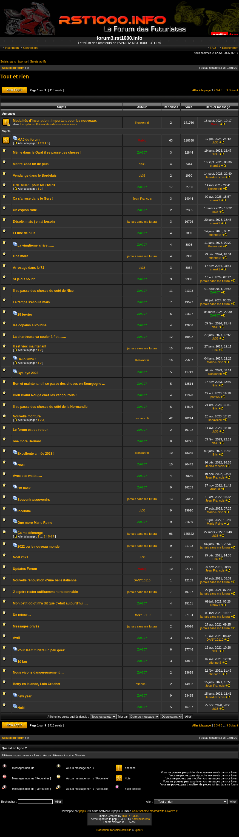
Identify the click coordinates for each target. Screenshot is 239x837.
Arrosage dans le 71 (28, 268)
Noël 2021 (20, 557)
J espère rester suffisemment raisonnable (45, 592)
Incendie (24, 511)
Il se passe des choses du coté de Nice (43, 291)
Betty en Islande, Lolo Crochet (36, 684)
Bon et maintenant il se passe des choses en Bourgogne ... (59, 384)
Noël (21, 465)
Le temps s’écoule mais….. (34, 302)
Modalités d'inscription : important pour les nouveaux (55, 121)
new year (25, 696)
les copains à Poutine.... (31, 325)
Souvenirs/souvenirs (34, 500)
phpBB (83, 811)
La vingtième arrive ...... (36, 245)
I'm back (24, 488)
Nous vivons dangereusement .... (38, 672)
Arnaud (215, 489)
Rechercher (228, 47)
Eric (215, 350)
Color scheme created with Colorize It (154, 811)
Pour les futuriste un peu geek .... (43, 650)
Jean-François (215, 177)
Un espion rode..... (27, 210)
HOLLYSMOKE (131, 816)
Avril (16, 638)
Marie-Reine (215, 362)
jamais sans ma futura (142, 221)
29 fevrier (25, 314)
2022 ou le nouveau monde (38, 546)
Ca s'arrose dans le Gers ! (33, 198)
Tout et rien (14, 76)
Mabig (215, 124)
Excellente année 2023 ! (36, 454)
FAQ (211, 47)
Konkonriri (142, 122)
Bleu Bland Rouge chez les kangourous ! (45, 395)
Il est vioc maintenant (29, 346)
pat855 (215, 396)
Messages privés (26, 626)
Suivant (233, 90)
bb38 (215, 142)
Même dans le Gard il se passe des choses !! (47, 152)
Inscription (10, 47)
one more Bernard (27, 441)
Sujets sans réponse (14, 61)
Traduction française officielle (113, 830)
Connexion (29, 47)
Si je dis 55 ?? (24, 279)
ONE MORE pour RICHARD (34, 185)
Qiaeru (139, 830)
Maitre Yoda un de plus (31, 164)
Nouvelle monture (27, 416)
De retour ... (22, 615)
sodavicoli (142, 418)
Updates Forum (25, 569)
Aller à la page (201, 90)
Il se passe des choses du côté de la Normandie (50, 407)
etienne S (215, 234)
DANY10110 (142, 580)
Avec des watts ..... (27, 476)
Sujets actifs (38, 61)
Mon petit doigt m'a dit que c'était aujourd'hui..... (50, 603)
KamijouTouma (141, 819)
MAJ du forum (29, 140)
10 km (22, 662)
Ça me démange (30, 533)
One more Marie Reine (35, 523)
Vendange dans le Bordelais (34, 175)
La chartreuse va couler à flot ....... (39, 337)
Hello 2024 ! (27, 359)
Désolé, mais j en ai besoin (34, 222)
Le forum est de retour (30, 430)
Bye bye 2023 (28, 373)
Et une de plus (24, 233)
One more (20, 256)
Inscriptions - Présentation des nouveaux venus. (49, 124)
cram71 (215, 165)
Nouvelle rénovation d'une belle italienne (44, 580)
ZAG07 (142, 152)
